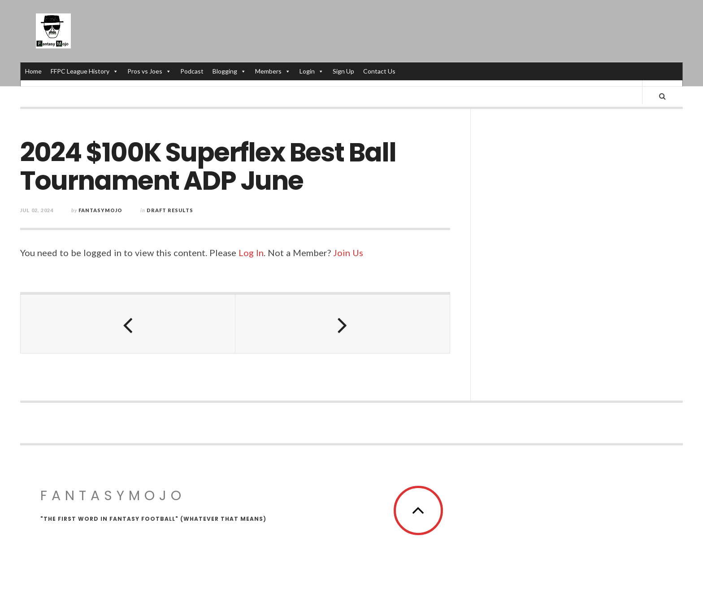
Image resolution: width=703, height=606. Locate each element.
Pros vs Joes (149, 71)
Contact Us (379, 71)
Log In (251, 259)
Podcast (192, 71)
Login (311, 71)
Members (273, 71)
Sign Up (343, 71)
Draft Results (170, 217)
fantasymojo (100, 217)
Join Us (348, 259)
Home (33, 71)
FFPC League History (84, 71)
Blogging (229, 71)
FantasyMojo (113, 502)
